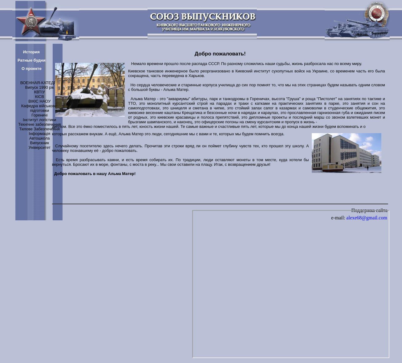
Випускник (39, 143)
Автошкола (39, 138)
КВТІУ (39, 92)
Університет (40, 147)
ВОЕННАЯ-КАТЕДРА (39, 82)
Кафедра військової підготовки (39, 108)
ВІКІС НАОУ (39, 101)
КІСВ (39, 96)
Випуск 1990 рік (39, 87)
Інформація (40, 133)
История (31, 52)
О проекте (32, 68)
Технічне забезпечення (39, 124)
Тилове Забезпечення (39, 129)
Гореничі (39, 115)
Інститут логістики (39, 119)
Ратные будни (32, 60)
